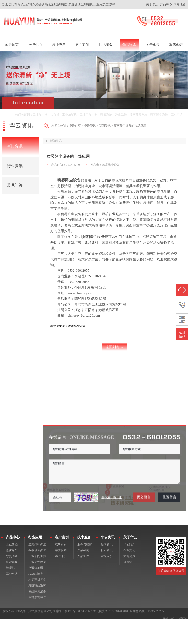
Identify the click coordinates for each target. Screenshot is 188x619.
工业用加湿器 (88, 114)
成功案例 (61, 540)
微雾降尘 (12, 546)
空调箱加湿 (35, 564)
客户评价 (61, 552)
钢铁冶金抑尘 (37, 546)
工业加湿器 (40, 114)
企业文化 (129, 546)
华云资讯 (90, 125)
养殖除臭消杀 (37, 587)
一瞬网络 (182, 615)
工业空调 (177, 114)
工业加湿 (12, 540)
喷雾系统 (106, 114)
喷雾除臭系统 (138, 114)
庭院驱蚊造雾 (37, 582)
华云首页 (75, 125)
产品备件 (83, 552)
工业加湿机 (69, 114)
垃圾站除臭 (35, 570)
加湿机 (54, 114)
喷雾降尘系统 (159, 114)
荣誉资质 (129, 552)
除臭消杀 (12, 552)
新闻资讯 (15, 146)
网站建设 (168, 615)
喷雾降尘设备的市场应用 (130, 125)
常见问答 (15, 185)
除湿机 (10, 564)
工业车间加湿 (37, 552)
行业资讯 (15, 166)
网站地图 (180, 4)
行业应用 (35, 533)
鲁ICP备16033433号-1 (79, 607)
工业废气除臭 (37, 558)
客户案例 (62, 533)
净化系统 (121, 114)
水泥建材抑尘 (37, 576)
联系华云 (129, 558)
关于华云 (152, 4)
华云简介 (129, 540)
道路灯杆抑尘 (37, 540)
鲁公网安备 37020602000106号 (112, 607)
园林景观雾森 (37, 593)
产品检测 (83, 546)
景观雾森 (12, 558)
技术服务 (84, 533)
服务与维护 (84, 540)
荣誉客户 (61, 546)
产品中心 (166, 4)
